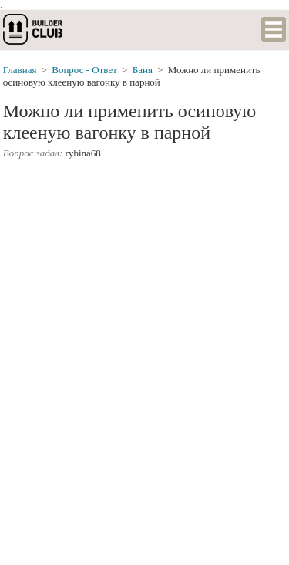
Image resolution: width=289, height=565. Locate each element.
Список (273, 29)
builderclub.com (34, 29)
